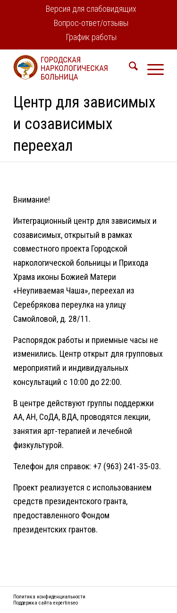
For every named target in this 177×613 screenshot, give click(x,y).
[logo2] (73, 68)
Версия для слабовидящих (91, 9)
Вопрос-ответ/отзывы (91, 23)
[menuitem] (91, 10)
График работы (91, 37)
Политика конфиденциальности (49, 597)
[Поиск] (128, 68)
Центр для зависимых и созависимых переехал (84, 124)
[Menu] (151, 68)
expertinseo (65, 603)
